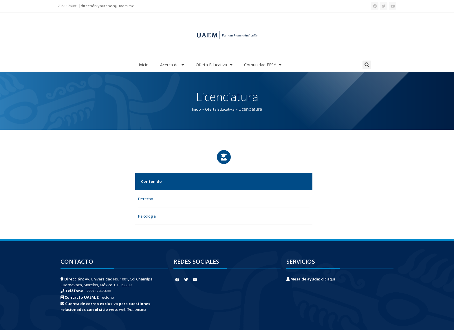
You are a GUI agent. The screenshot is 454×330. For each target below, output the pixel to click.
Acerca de (172, 65)
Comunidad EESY (262, 65)
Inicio (144, 65)
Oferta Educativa (214, 65)
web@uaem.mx (132, 309)
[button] (367, 65)
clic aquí (328, 279)
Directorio (105, 297)
